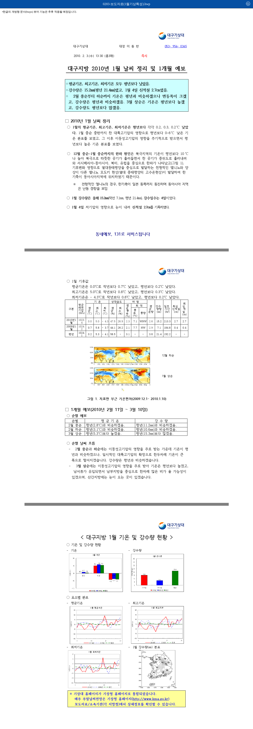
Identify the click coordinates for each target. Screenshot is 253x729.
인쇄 (248, 3)
